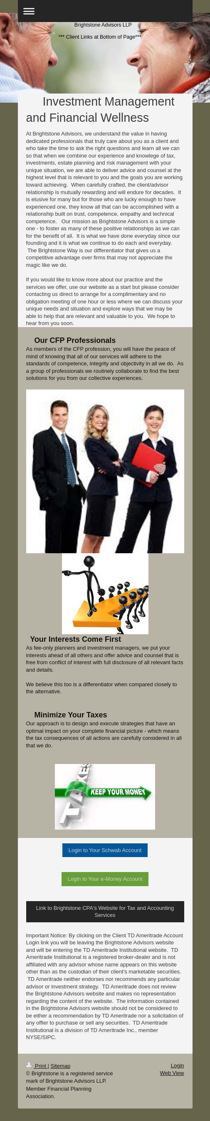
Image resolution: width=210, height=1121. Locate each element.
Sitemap (60, 1066)
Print (37, 1066)
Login (177, 1065)
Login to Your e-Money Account (105, 879)
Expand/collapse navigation (105, 11)
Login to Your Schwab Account (105, 850)
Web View (172, 1073)
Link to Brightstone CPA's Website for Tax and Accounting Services (105, 912)
